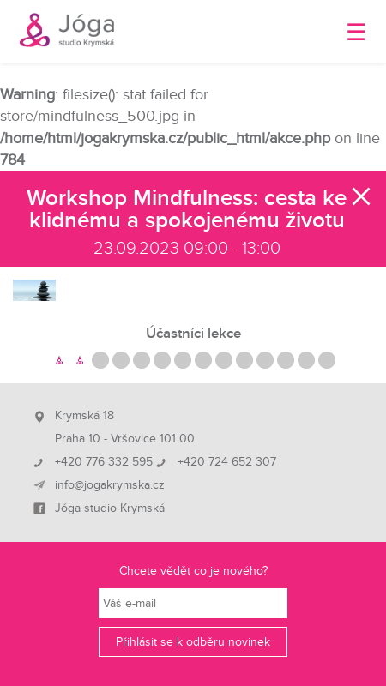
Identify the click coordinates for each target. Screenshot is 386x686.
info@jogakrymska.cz (110, 485)
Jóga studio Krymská (110, 508)
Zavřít (362, 196)
